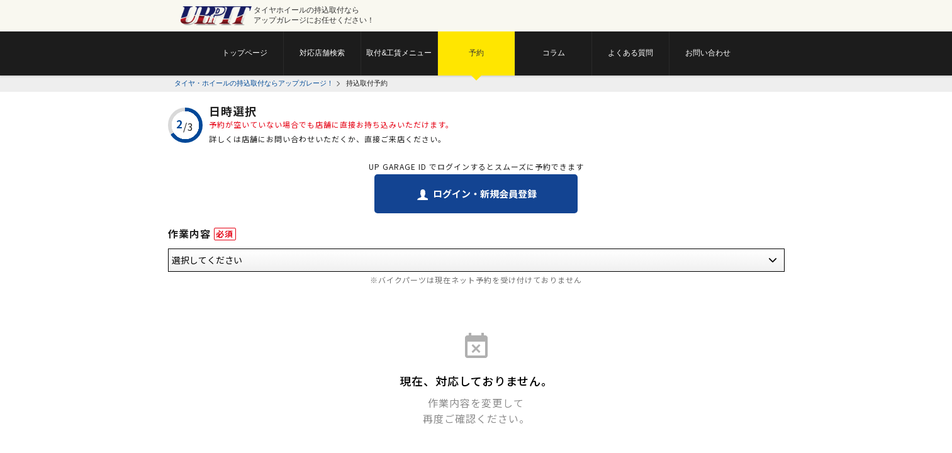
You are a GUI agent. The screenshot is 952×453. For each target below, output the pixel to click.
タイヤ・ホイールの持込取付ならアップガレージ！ (253, 83)
